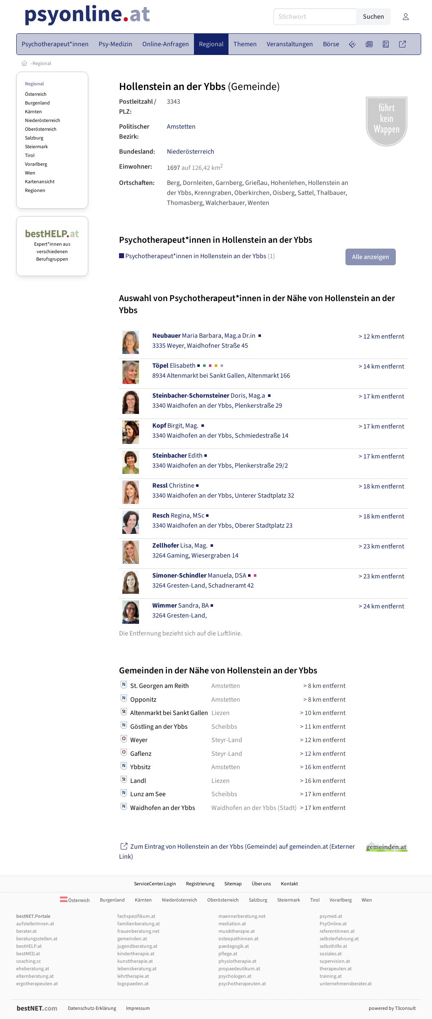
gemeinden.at (132, 938)
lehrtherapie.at (133, 976)
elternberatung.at (35, 976)
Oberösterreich (41, 129)
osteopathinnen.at (238, 938)
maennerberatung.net (242, 916)
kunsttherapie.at (135, 961)
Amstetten (181, 126)
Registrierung (200, 883)
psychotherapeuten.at (242, 983)
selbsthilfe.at (333, 946)
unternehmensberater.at (346, 983)
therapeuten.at (336, 968)
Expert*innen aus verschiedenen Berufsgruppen (52, 248)
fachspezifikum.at (136, 916)
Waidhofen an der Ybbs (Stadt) (254, 807)
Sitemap (233, 883)
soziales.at (331, 953)
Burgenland (37, 103)
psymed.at (331, 916)
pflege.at (227, 953)
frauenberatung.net (138, 931)
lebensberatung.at (136, 968)
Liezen (220, 713)
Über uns (261, 883)
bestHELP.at (29, 946)
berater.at (26, 931)
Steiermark (36, 146)
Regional (41, 63)
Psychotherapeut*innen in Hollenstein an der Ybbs (197, 256)
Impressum (138, 1008)
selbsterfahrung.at (339, 938)
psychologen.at (234, 976)
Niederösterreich (42, 120)
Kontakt (289, 883)
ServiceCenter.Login (155, 883)
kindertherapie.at (135, 953)
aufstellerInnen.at (35, 923)
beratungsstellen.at (36, 938)
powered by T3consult (392, 1008)
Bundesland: (137, 151)
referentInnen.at (337, 931)
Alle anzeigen (370, 257)
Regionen (35, 190)
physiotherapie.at (237, 961)
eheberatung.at (32, 968)
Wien (30, 173)
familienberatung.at (138, 923)
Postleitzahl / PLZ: (137, 106)
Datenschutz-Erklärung (92, 1008)
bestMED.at (28, 953)
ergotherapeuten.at (37, 983)
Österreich (36, 94)
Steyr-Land (226, 740)
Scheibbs (224, 726)
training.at (331, 976)
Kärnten (33, 111)
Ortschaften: (136, 182)
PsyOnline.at (333, 923)
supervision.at (335, 961)
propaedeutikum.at (239, 968)
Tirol (30, 155)
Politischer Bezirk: (134, 131)
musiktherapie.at (236, 931)
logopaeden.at (133, 983)
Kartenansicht (40, 181)
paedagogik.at (233, 946)
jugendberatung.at (137, 946)
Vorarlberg (36, 164)
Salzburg (34, 138)
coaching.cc (28, 961)
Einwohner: (135, 166)
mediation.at (232, 923)
